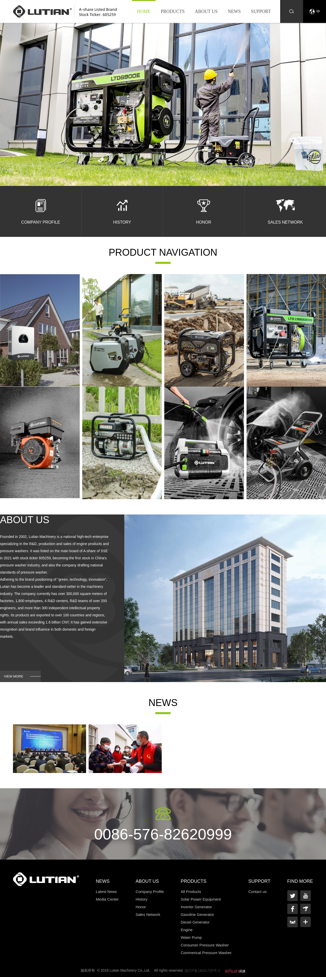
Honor (140, 907)
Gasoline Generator (197, 914)
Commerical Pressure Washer (206, 953)
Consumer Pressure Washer (205, 945)
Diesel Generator (195, 922)
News (234, 11)
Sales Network (147, 914)
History (141, 899)
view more (13, 676)
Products (173, 11)
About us (206, 11)
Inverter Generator (196, 907)
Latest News (106, 891)
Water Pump (191, 937)
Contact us (257, 891)
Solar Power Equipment (201, 899)
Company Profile (149, 891)
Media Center (107, 899)
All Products (191, 891)
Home (144, 11)
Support (261, 11)
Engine (187, 930)
